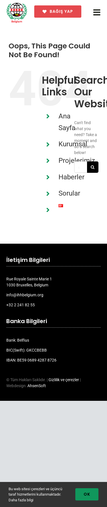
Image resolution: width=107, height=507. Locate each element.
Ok (87, 494)
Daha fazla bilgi (21, 500)
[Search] (92, 167)
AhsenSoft (36, 385)
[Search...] (80, 167)
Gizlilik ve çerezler (64, 379)
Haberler (71, 177)
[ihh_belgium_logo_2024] (17, 5)
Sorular (69, 193)
